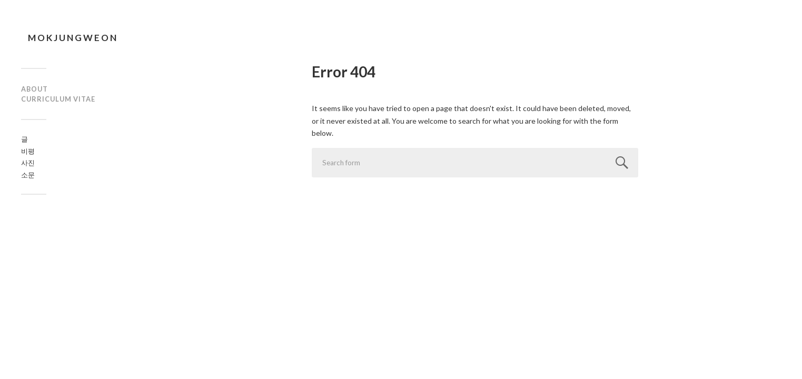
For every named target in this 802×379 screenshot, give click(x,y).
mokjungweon (73, 37)
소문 (28, 175)
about (34, 89)
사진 (28, 162)
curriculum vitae (58, 99)
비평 (28, 151)
